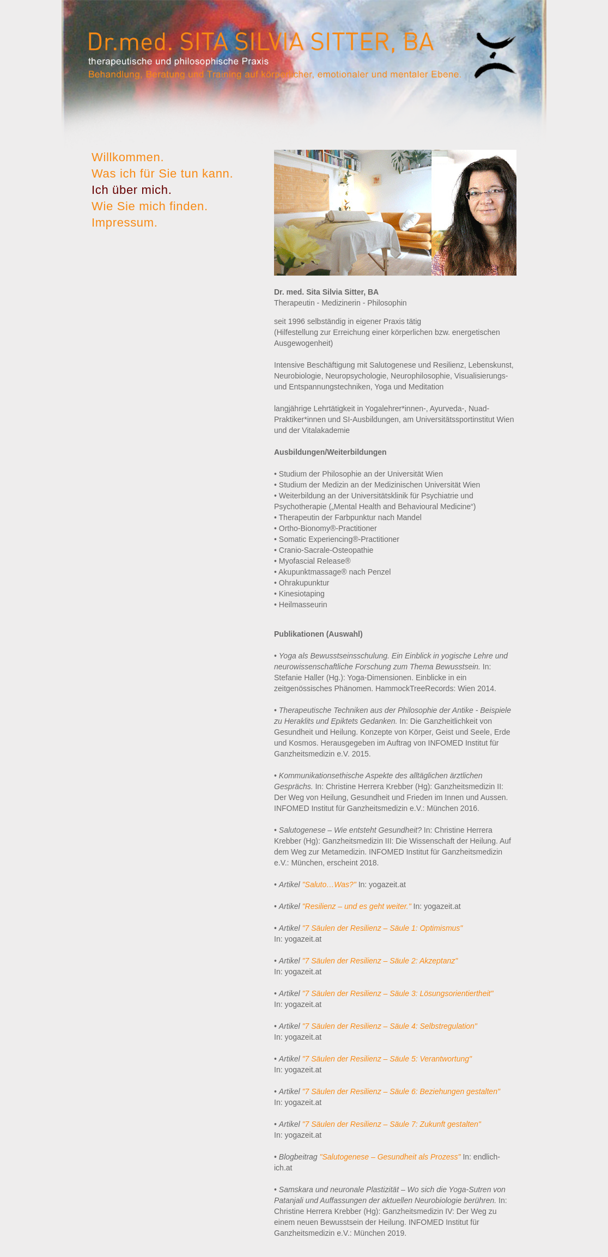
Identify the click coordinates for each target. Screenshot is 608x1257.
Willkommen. (128, 157)
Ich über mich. (132, 190)
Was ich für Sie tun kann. (162, 173)
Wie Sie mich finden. (150, 206)
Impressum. (125, 222)
